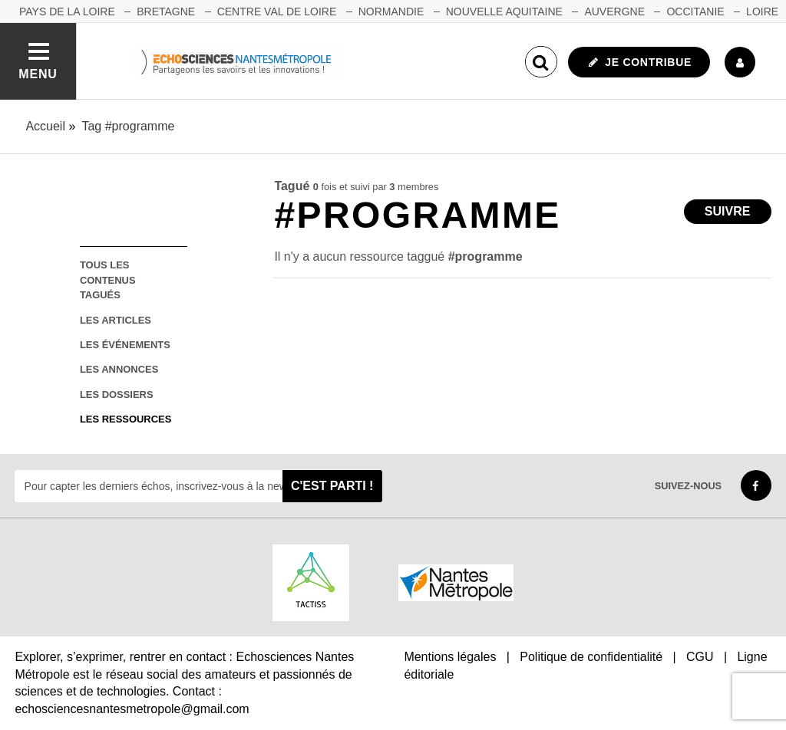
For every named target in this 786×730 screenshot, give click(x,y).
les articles (115, 320)
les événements (125, 344)
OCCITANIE (695, 11)
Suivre (728, 211)
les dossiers (117, 394)
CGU (700, 656)
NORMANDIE (391, 11)
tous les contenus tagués (108, 280)
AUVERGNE (614, 11)
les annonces (119, 369)
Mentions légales (450, 656)
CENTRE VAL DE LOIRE (277, 11)
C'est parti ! (332, 485)
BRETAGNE (166, 11)
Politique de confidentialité (591, 656)
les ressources (125, 419)
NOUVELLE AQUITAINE (504, 11)
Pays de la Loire (67, 11)
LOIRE (762, 11)
